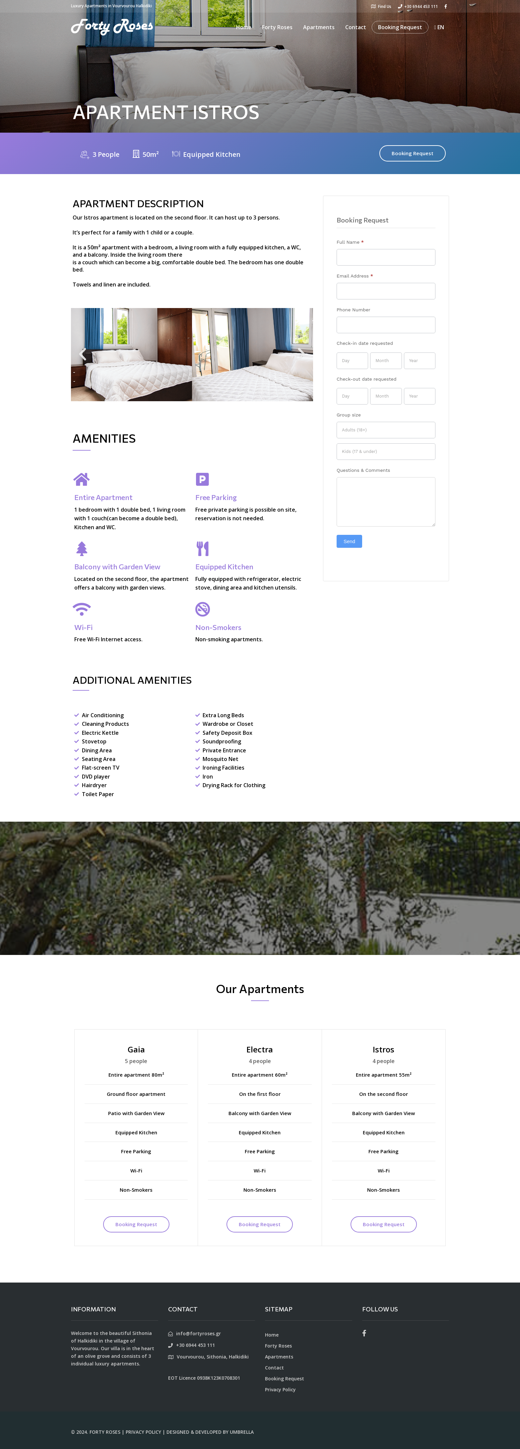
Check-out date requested (367, 379)
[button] (82, 354)
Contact (355, 27)
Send (349, 541)
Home (243, 27)
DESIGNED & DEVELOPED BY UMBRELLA (210, 1432)
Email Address (355, 276)
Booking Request (400, 27)
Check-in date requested (365, 343)
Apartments (319, 27)
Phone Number (353, 309)
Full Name (350, 242)
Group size (349, 414)
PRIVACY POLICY (143, 1432)
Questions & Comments (363, 470)
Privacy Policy (280, 1389)
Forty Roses (277, 27)
